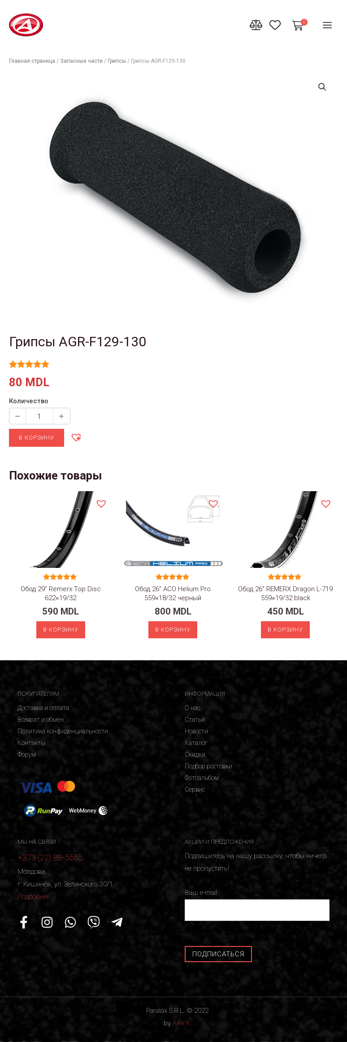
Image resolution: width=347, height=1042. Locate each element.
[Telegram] (117, 922)
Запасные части (81, 61)
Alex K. (182, 1023)
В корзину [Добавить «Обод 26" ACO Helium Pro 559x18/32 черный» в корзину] (173, 629)
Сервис (195, 789)
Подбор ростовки (208, 766)
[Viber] (93, 922)
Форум (26, 754)
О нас (192, 707)
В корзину (36, 437)
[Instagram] (47, 922)
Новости (196, 731)
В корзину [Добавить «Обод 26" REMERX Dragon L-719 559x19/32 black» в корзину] (285, 629)
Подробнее (33, 897)
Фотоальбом (202, 777)
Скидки (195, 754)
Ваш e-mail (257, 904)
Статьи (195, 719)
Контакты (31, 742)
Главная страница (32, 61)
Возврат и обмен (40, 719)
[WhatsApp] (70, 922)
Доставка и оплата (43, 707)
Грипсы (117, 61)
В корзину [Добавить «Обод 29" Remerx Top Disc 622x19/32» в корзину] (60, 629)
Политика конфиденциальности (62, 731)
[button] (76, 437)
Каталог (196, 742)
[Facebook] (23, 922)
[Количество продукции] (39, 416)
